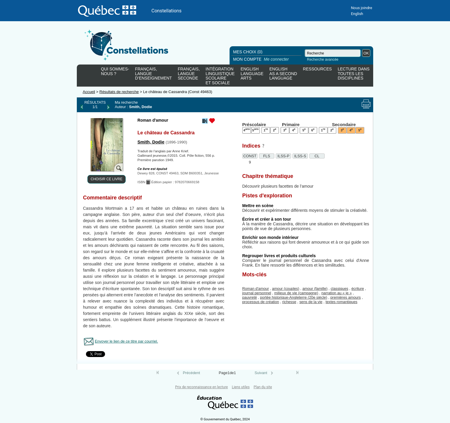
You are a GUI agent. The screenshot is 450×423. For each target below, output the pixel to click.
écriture (357, 288)
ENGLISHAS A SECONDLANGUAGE (283, 73)
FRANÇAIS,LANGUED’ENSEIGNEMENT (153, 73)
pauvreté (249, 297)
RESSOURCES (317, 69)
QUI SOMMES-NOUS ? (115, 71)
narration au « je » (336, 293)
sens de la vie (310, 302)
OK (366, 53)
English (357, 13)
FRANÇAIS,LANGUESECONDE (189, 73)
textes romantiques (341, 302)
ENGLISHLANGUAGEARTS (251, 73)
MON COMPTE (261, 59)
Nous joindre (361, 8)
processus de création (260, 302)
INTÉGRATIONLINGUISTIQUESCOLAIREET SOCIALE (220, 75)
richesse (289, 302)
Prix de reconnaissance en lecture (201, 387)
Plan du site (263, 387)
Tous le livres (1, 378)
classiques (339, 288)
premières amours (346, 297)
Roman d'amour (255, 288)
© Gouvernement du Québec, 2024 (225, 419)
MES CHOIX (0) (248, 51)
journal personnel (256, 293)
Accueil (89, 92)
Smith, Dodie (150, 141)
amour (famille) (314, 288)
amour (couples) (285, 288)
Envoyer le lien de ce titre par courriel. (126, 341)
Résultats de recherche (119, 92)
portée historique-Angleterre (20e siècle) (293, 297)
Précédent (191, 373)
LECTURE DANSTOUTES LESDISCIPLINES (353, 73)
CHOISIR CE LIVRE (106, 179)
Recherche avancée (322, 59)
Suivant (261, 373)
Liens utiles (241, 387)
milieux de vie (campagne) (296, 293)
